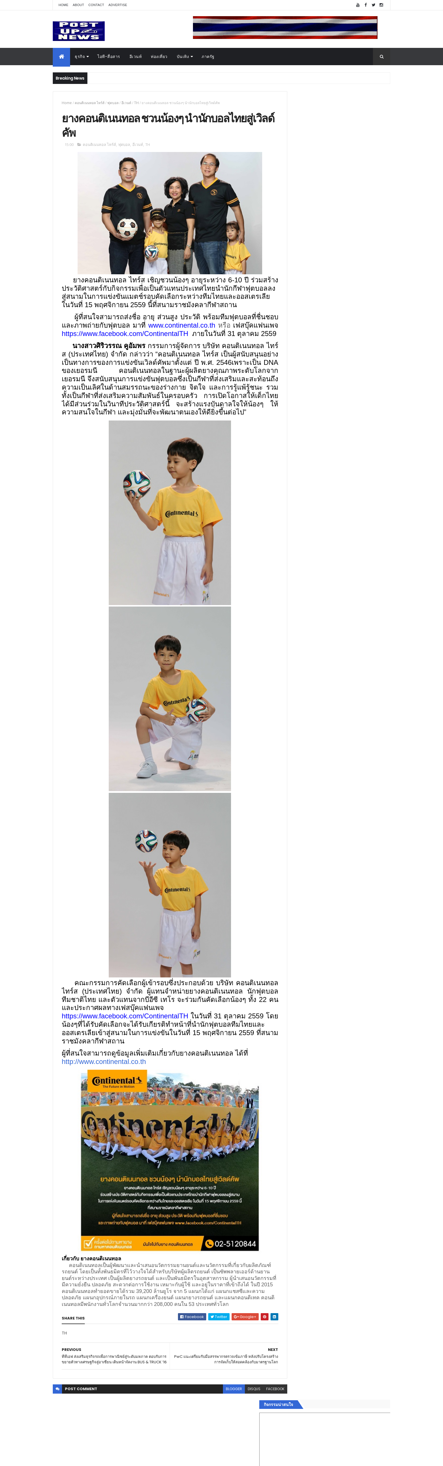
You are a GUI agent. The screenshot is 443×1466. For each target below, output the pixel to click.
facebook (262, 1427)
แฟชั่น (291, 924)
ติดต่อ (291, 945)
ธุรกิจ (80, 56)
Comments (364, 959)
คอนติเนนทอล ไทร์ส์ (89, 102)
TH (136, 102)
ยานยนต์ (293, 883)
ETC (293, 988)
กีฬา (289, 910)
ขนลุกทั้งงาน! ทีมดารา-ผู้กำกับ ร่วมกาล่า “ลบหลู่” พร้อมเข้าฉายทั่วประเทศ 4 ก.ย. (344, 628)
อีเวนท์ (135, 56)
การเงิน (292, 903)
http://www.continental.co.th (104, 1088)
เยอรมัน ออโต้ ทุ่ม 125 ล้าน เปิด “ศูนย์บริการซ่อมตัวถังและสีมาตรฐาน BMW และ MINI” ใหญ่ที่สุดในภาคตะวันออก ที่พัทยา (350, 607)
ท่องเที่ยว (159, 56)
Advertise (117, 5)
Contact (96, 5)
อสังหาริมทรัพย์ (299, 876)
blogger (221, 1427)
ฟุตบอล (113, 102)
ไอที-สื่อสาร (108, 56)
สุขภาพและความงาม (304, 917)
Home (63, 5)
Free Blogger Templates (121, 1458)
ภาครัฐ (208, 56)
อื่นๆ (289, 938)
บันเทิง (183, 56)
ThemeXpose (85, 1458)
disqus (241, 1427)
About (78, 5)
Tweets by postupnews (309, 543)
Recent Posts (312, 959)
